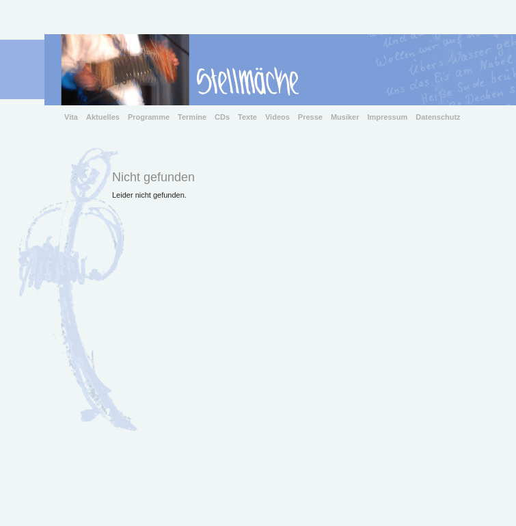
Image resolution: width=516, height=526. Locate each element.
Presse (310, 117)
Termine (192, 117)
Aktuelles (103, 117)
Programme (148, 117)
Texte (247, 117)
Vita (71, 117)
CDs (222, 117)
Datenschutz (438, 117)
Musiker (345, 117)
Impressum (388, 117)
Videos (277, 117)
